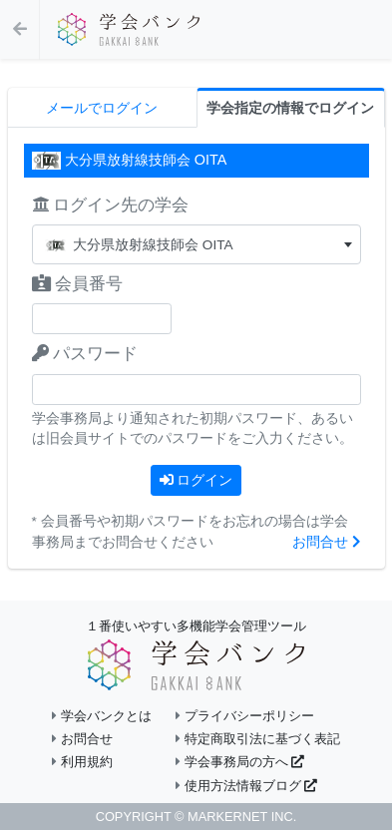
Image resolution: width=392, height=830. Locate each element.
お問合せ (326, 542)
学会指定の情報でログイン (290, 108)
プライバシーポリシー (245, 715)
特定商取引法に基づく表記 (258, 738)
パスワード (85, 353)
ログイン (196, 480)
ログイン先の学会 (111, 205)
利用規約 (82, 761)
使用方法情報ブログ (246, 785)
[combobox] (196, 244)
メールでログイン (102, 108)
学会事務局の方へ (240, 761)
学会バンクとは (102, 715)
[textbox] (196, 244)
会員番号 (78, 283)
